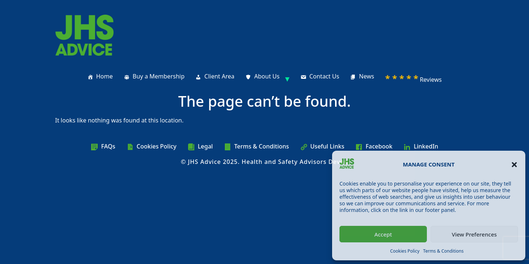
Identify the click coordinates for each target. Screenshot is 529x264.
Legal (205, 146)
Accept (383, 234)
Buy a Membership (158, 76)
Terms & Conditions (443, 251)
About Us (267, 76)
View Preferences (474, 234)
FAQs (108, 146)
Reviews (413, 78)
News (366, 76)
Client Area (219, 76)
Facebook (379, 146)
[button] (514, 164)
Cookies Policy (405, 251)
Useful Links (327, 146)
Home (104, 76)
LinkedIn (426, 146)
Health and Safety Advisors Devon (295, 162)
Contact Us (324, 76)
